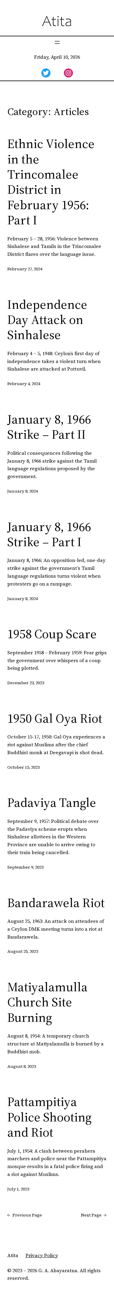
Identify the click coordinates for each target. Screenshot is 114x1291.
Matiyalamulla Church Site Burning (47, 1002)
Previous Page (24, 1215)
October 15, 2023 (23, 767)
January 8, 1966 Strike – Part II (49, 426)
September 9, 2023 (25, 867)
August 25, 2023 (22, 951)
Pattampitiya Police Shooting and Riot (49, 1117)
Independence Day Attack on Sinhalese (47, 319)
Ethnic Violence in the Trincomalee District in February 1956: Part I (51, 181)
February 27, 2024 (24, 269)
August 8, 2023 (21, 1066)
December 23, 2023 (25, 683)
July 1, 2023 (18, 1189)
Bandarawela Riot (56, 902)
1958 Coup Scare (52, 633)
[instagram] (68, 73)
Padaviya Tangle (51, 802)
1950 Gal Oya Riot (54, 718)
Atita (12, 1255)
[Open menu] (57, 42)
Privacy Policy (42, 1255)
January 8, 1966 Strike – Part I (49, 534)
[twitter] (45, 73)
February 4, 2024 (23, 384)
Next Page (94, 1215)
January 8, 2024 (22, 491)
